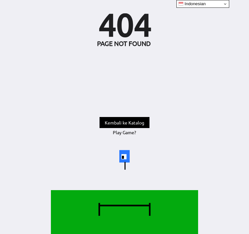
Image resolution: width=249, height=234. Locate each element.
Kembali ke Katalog (124, 122)
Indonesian (192, 3)
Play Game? (124, 132)
